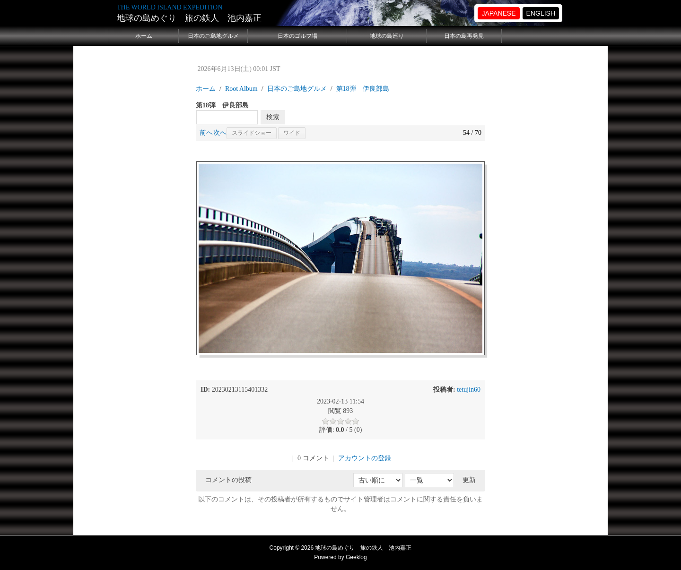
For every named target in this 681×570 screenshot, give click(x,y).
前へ (206, 132)
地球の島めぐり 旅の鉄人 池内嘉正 (189, 18)
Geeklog (356, 557)
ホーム (143, 36)
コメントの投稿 (228, 479)
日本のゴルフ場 (297, 36)
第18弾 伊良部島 (362, 88)
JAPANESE (498, 13)
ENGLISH (540, 13)
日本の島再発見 (464, 36)
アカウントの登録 (364, 458)
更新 (469, 479)
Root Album (241, 88)
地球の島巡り (387, 36)
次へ (220, 132)
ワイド (291, 133)
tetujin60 (468, 389)
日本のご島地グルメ (213, 36)
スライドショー (251, 133)
